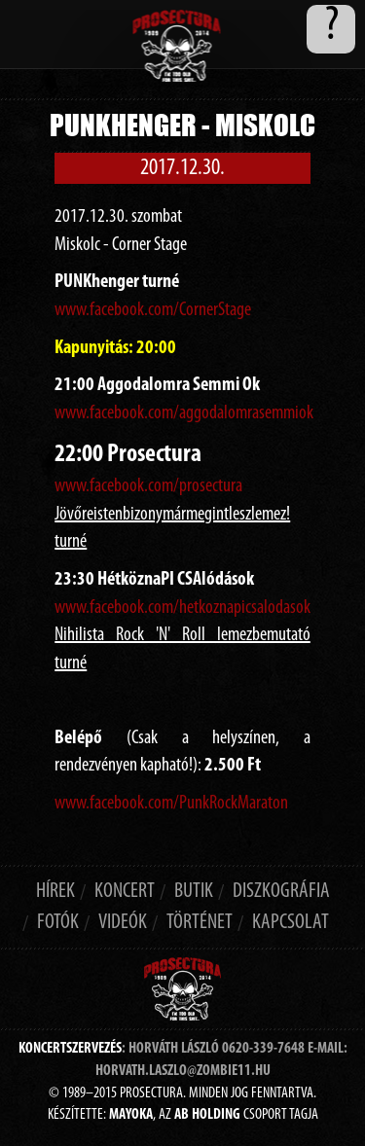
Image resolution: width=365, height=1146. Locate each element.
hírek (55, 891)
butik (193, 891)
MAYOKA (131, 1115)
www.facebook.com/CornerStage (153, 310)
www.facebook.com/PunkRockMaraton (171, 803)
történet (199, 923)
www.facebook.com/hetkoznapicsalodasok (182, 608)
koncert (124, 891)
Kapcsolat (290, 923)
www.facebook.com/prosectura (148, 486)
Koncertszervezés (70, 1048)
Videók (122, 923)
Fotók (58, 923)
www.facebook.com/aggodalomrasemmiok (184, 413)
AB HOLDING (207, 1115)
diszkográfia (281, 891)
